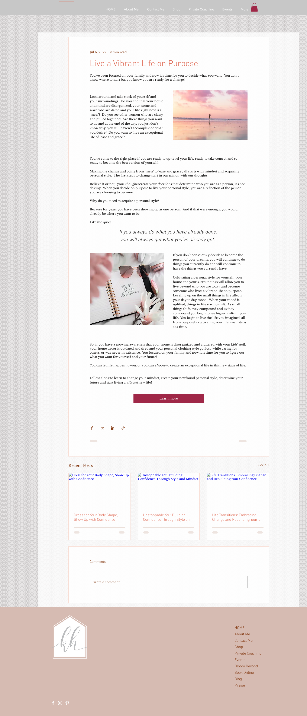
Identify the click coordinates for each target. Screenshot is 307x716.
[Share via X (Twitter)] (102, 428)
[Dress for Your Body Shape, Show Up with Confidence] (99, 490)
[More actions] (245, 52)
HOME (240, 628)
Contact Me (244, 641)
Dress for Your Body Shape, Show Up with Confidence (96, 517)
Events (240, 660)
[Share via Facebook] (92, 428)
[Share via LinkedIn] (113, 428)
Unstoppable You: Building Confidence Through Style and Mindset (167, 517)
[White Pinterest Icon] (67, 703)
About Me (242, 634)
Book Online (244, 673)
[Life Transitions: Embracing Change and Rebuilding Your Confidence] (238, 490)
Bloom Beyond (246, 666)
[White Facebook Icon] (53, 703)
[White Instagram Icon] (60, 703)
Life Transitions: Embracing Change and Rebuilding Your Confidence (235, 517)
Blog (238, 679)
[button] (254, 7)
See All (263, 465)
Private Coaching (248, 653)
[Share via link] (123, 428)
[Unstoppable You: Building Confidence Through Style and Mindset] (169, 490)
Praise (240, 685)
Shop (239, 647)
